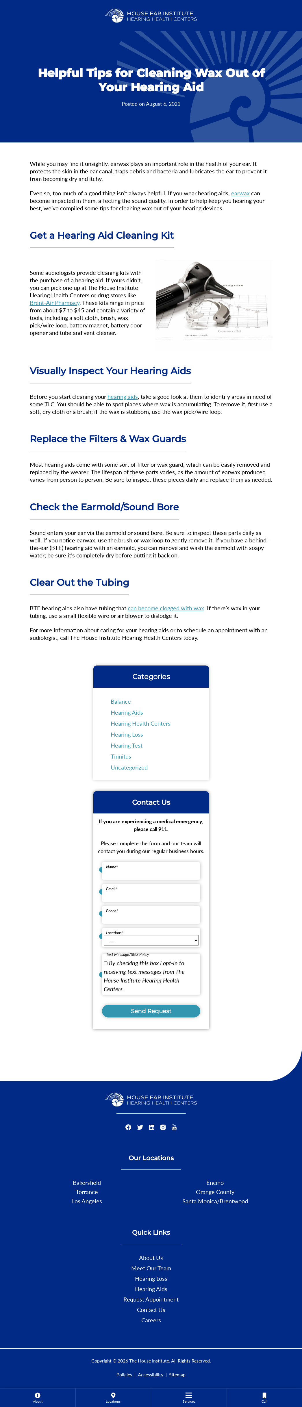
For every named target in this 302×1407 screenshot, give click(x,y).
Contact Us (151, 1309)
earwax (240, 193)
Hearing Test (126, 745)
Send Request (151, 1011)
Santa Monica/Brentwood (215, 1200)
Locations (114, 932)
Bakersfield (87, 1182)
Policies (124, 1374)
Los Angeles (87, 1200)
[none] (37, 1398)
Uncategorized (129, 767)
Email (111, 888)
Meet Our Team (151, 1268)
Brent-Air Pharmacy (54, 302)
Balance (121, 701)
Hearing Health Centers (141, 723)
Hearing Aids (127, 712)
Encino (215, 1182)
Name (112, 866)
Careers (151, 1320)
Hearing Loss (127, 734)
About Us (151, 1257)
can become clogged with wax (166, 608)
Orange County (215, 1191)
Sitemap (177, 1374)
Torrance (87, 1191)
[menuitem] (37, 1398)
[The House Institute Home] (151, 14)
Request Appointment (151, 1299)
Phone (112, 910)
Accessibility (150, 1374)
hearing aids (123, 396)
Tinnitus (121, 756)
